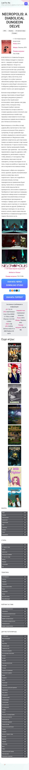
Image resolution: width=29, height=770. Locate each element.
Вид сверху (14, 692)
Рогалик (14, 33)
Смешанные (14, 611)
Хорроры (14, 581)
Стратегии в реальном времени (14, 687)
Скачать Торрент (14, 297)
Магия (14, 680)
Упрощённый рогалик (14, 663)
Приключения (14, 517)
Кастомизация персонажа (14, 653)
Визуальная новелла (14, 717)
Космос (14, 658)
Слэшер (14, 668)
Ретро (14, 589)
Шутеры (14, 530)
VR (14, 567)
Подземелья (14, 690)
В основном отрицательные (14, 621)
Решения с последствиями (14, 714)
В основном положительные (14, 614)
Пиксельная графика (14, 554)
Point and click (14, 754)
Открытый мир (14, 724)
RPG (5, 30)
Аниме (14, 549)
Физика (14, 655)
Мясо (14, 746)
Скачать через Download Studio (14, 283)
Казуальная (14, 520)
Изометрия (14, 685)
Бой (14, 641)
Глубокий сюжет (14, 697)
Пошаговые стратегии (14, 756)
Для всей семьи (14, 596)
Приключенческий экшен (14, 727)
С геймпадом (14, 636)
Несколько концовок (14, 651)
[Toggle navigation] (26, 3)
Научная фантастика (14, 586)
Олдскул (14, 741)
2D (14, 544)
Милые (14, 559)
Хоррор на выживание (14, 670)
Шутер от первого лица (14, 734)
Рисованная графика (14, 673)
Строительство (14, 648)
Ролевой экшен (14, 646)
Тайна (14, 749)
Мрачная (14, 739)
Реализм (14, 562)
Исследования (14, 707)
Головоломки (14, 702)
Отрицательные (14, 623)
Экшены (11, 30)
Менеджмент (14, 695)
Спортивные (14, 534)
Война (14, 675)
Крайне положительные (14, 618)
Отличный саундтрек (14, 722)
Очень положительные (14, 609)
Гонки (14, 532)
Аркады (14, 709)
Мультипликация (14, 638)
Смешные (14, 584)
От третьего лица (20, 30)
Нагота (14, 712)
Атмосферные (14, 577)
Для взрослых (14, 705)
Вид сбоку (14, 643)
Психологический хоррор (14, 751)
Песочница (14, 744)
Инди (14, 512)
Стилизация (14, 564)
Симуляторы (14, 522)
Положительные (14, 616)
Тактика (14, 729)
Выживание (14, 591)
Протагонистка (14, 719)
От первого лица (14, 547)
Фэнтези (14, 579)
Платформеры (14, 700)
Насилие (14, 736)
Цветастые (14, 552)
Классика (14, 665)
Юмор (14, 594)
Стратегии (14, 527)
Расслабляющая (14, 599)
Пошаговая (14, 682)
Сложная (14, 732)
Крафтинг (14, 678)
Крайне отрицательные (14, 626)
